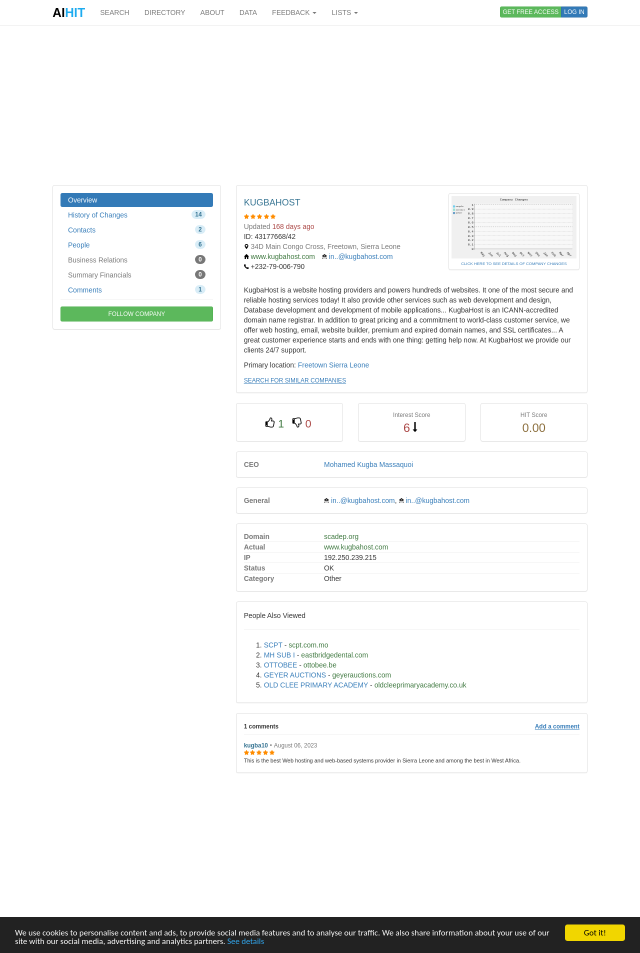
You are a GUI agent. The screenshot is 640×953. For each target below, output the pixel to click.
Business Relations (137, 259)
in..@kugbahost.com (361, 256)
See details (245, 941)
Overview (82, 200)
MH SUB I (279, 655)
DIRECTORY (165, 12)
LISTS (345, 12)
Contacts (137, 229)
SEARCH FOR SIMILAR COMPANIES (295, 380)
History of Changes (137, 214)
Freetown (312, 365)
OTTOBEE (281, 665)
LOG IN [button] (574, 12)
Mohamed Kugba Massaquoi (368, 464)
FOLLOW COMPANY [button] (136, 314)
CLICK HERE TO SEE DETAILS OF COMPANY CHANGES (513, 264)
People (137, 244)
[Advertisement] (320, 105)
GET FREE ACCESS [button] (531, 12)
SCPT (273, 645)
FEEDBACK (294, 12)
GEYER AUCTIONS (295, 675)
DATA (248, 12)
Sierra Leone (349, 365)
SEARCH (114, 12)
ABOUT (212, 12)
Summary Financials (137, 274)
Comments (137, 289)
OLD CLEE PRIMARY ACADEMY (316, 685)
